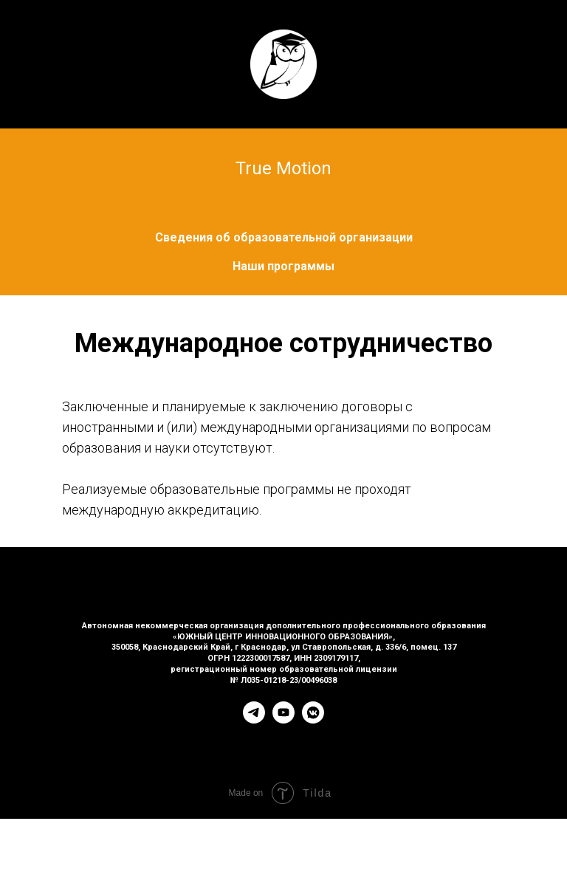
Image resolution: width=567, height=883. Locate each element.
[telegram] (254, 719)
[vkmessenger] (313, 719)
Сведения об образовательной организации (284, 237)
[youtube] (283, 719)
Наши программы (283, 266)
